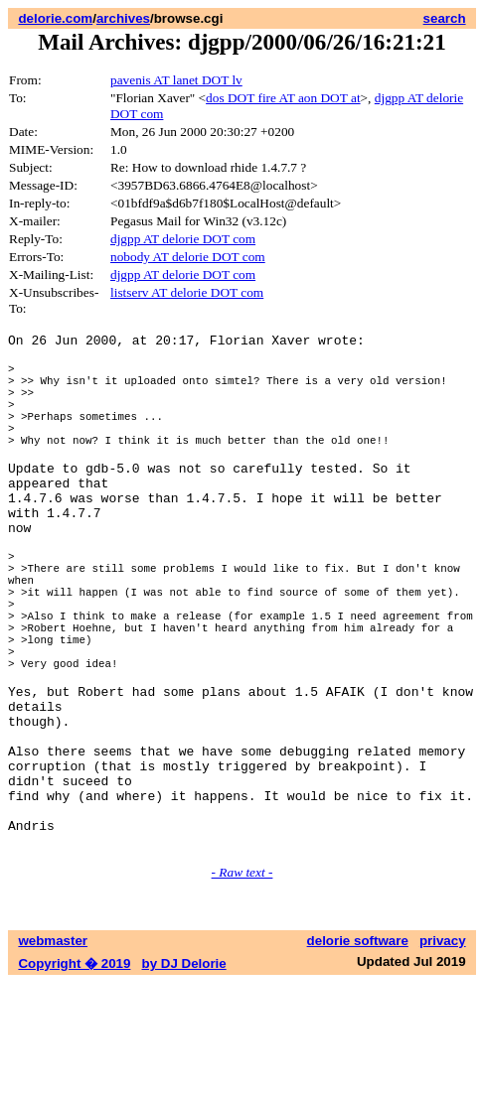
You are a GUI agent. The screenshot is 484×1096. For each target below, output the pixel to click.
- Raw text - (242, 985)
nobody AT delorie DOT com (187, 256)
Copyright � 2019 (74, 1076)
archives (123, 18)
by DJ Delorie (184, 1076)
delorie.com (55, 18)
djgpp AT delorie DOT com (182, 238)
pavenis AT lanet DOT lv (176, 79)
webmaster (52, 1053)
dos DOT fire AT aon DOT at (283, 97)
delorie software (357, 1053)
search (444, 18)
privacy (442, 1053)
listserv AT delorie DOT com (186, 292)
